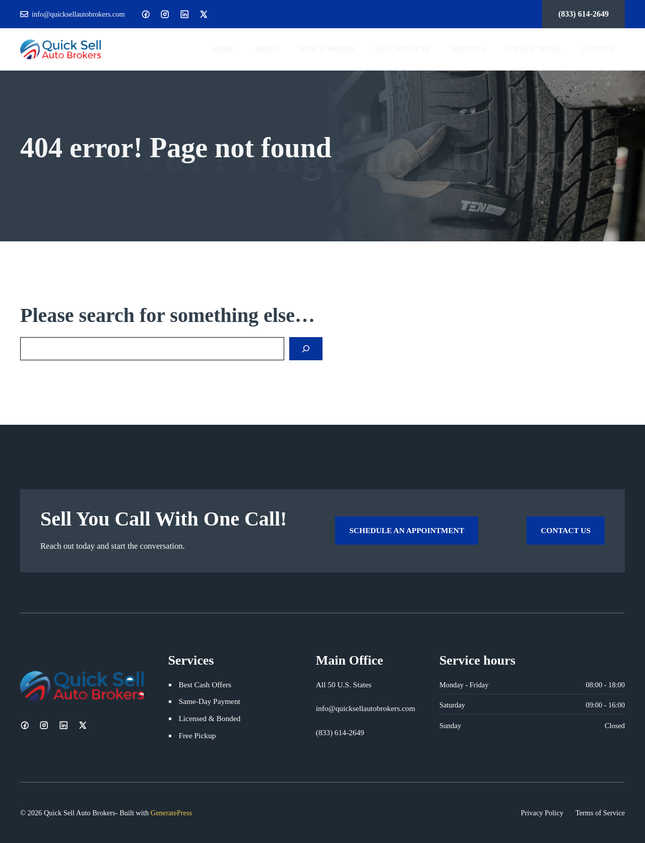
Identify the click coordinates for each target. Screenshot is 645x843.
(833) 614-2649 (583, 14)
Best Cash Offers (204, 684)
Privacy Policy (542, 813)
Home (224, 49)
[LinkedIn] (184, 14)
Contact (597, 49)
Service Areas (532, 49)
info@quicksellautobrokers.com (78, 14)
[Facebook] (145, 14)
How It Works (326, 49)
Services (467, 49)
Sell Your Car (402, 49)
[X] (203, 14)
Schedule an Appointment (406, 530)
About (267, 49)
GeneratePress (171, 813)
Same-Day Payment (209, 701)
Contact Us (566, 530)
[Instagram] (164, 14)
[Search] (305, 348)
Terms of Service (600, 813)
